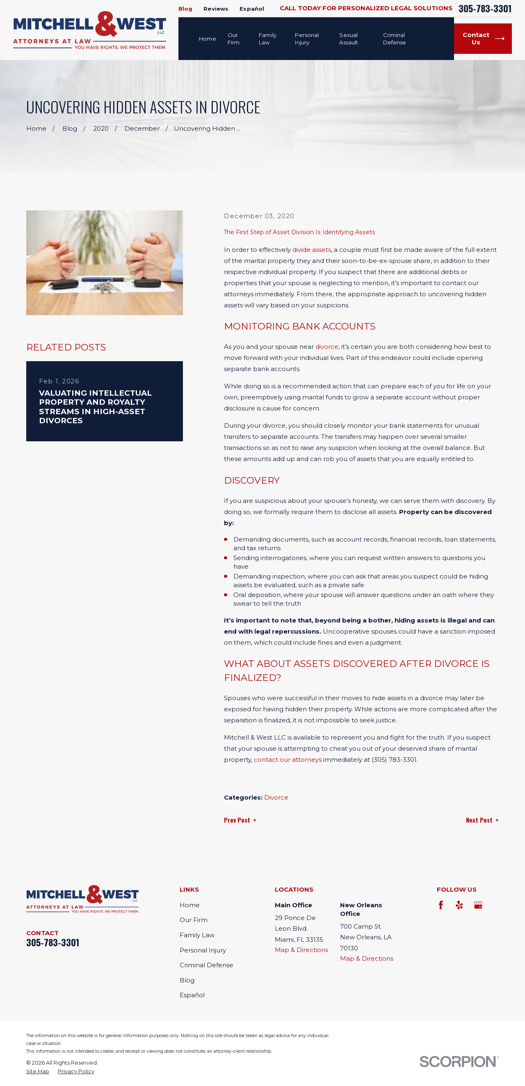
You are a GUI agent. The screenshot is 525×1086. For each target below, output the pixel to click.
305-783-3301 (485, 8)
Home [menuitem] (207, 38)
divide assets (311, 250)
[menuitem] (37, 1071)
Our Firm (194, 920)
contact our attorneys (288, 759)
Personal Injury (203, 950)
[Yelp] (459, 905)
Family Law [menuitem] (267, 39)
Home (190, 905)
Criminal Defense (206, 965)
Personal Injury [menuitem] (307, 39)
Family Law (197, 935)
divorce (326, 346)
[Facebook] (441, 905)
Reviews (215, 8)
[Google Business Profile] (478, 905)
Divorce (276, 797)
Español (252, 8)
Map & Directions (301, 950)
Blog (185, 8)
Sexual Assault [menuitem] (348, 39)
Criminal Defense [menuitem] (394, 39)
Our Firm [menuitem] (234, 39)
